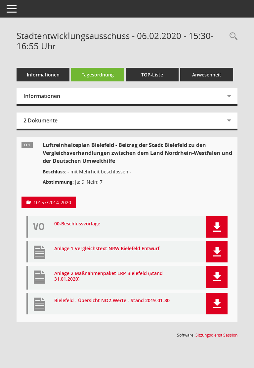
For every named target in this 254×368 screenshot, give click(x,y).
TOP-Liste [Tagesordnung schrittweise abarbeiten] (152, 74)
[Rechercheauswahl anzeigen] (231, 36)
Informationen (43, 74)
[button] (217, 227)
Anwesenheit (206, 74)
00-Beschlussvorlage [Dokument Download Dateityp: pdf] (77, 224)
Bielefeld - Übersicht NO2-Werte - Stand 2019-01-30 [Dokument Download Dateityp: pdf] (112, 300)
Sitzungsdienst (216, 335)
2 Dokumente (40, 120)
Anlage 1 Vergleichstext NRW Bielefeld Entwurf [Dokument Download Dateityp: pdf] (106, 249)
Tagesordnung (98, 74)
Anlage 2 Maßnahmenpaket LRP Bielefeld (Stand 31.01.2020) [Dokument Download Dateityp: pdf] (108, 276)
